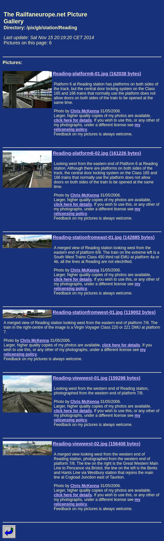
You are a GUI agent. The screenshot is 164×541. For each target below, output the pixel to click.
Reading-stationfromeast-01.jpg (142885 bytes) (103, 237)
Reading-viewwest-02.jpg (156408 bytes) (96, 443)
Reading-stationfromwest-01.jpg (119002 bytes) (104, 312)
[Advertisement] (130, 28)
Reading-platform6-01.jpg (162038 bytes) (97, 73)
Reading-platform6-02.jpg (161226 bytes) (97, 153)
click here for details (73, 120)
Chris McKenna (85, 111)
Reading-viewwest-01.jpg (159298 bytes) (96, 378)
